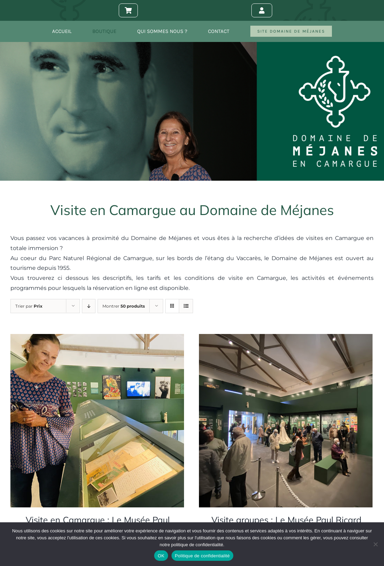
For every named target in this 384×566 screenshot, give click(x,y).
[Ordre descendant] (88, 306)
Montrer (123, 306)
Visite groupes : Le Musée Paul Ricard (286, 519)
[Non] (375, 544)
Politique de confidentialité (202, 555)
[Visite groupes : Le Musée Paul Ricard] (286, 338)
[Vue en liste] (186, 306)
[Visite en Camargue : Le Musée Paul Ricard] (97, 338)
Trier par (28, 306)
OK (161, 555)
